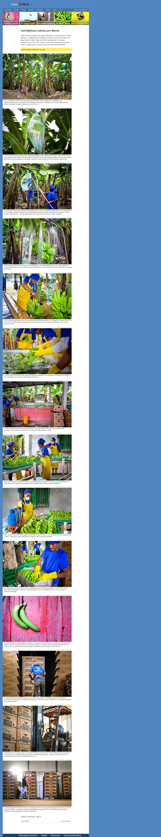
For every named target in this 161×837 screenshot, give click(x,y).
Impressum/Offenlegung (72, 835)
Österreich (39, 10)
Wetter (48, 10)
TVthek (16, 10)
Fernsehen (8, 10)
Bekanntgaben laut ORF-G (28, 835)
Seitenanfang (65, 821)
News (61, 10)
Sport (54, 10)
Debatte (30, 10)
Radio (23, 10)
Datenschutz (55, 835)
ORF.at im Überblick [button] (80, 10)
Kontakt (44, 835)
